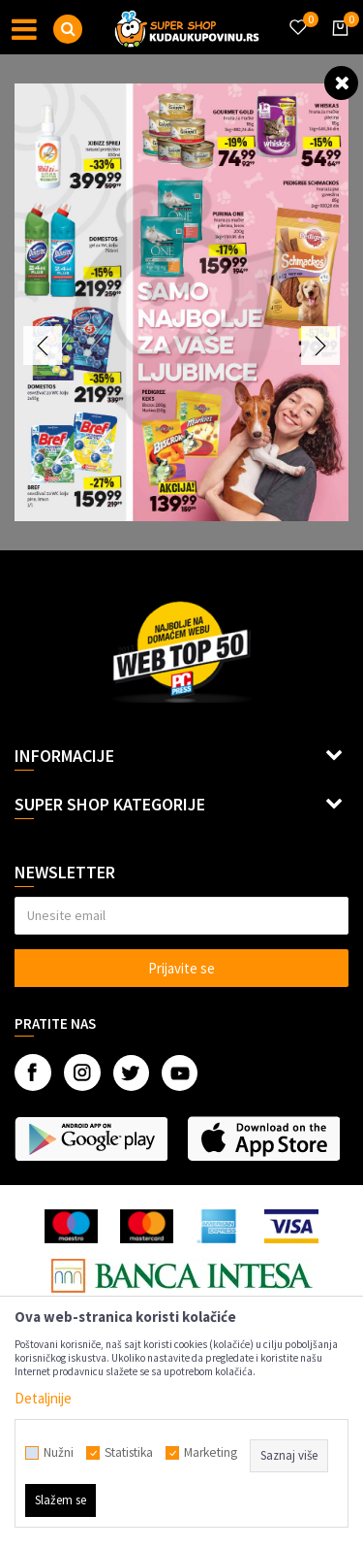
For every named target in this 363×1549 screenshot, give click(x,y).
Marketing (210, 1453)
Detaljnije (43, 1398)
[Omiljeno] (297, 15)
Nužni (59, 1453)
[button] (67, 29)
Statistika (129, 1453)
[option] (181, 302)
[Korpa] (337, 45)
